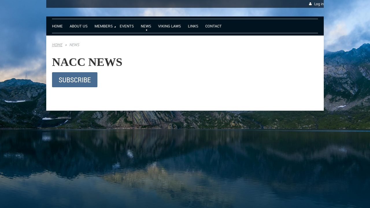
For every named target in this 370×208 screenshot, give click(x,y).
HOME (57, 44)
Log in (319, 3)
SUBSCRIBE (75, 79)
